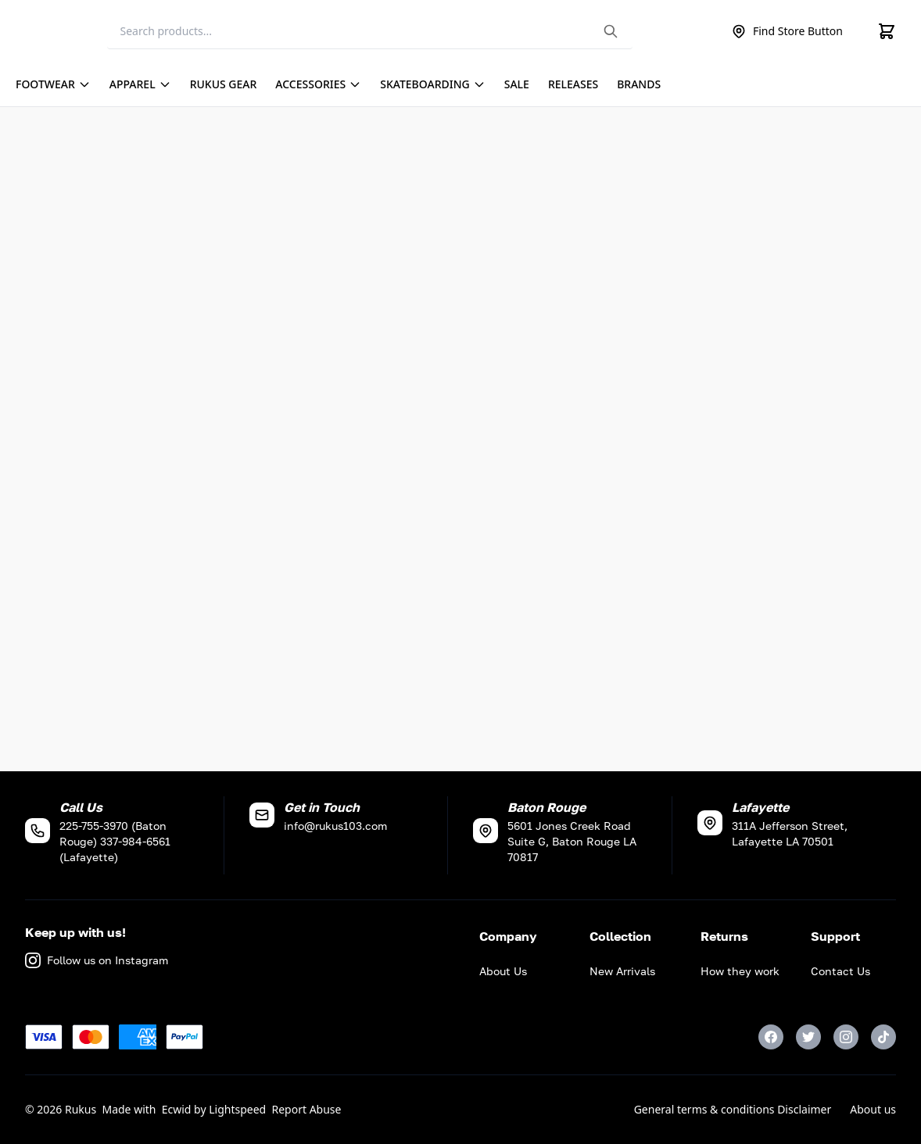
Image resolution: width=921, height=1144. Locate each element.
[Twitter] (808, 1036)
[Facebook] (770, 1036)
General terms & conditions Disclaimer (733, 1109)
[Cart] (886, 31)
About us (873, 1109)
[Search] (370, 31)
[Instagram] (845, 1036)
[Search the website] (610, 31)
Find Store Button (787, 31)
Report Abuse (307, 1109)
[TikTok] (883, 1036)
